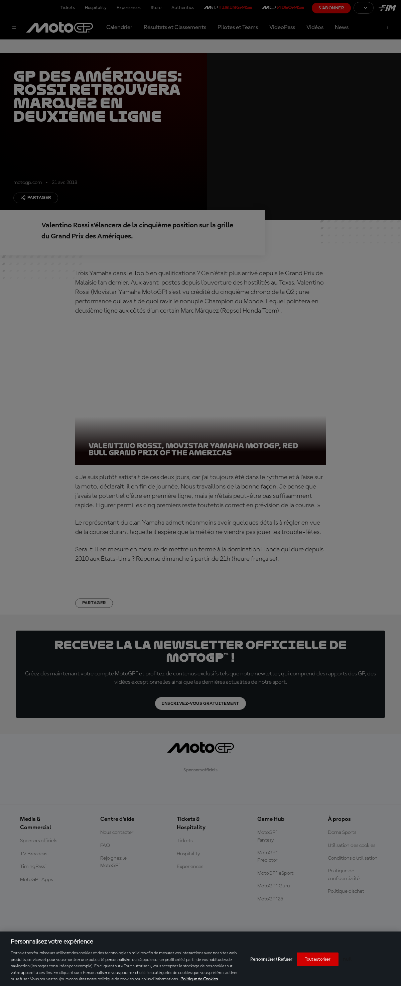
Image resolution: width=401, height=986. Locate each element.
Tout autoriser (317, 959)
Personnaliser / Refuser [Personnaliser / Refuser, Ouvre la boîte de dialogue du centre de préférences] (271, 959)
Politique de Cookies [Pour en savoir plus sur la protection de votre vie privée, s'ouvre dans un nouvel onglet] (199, 979)
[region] (200, 959)
